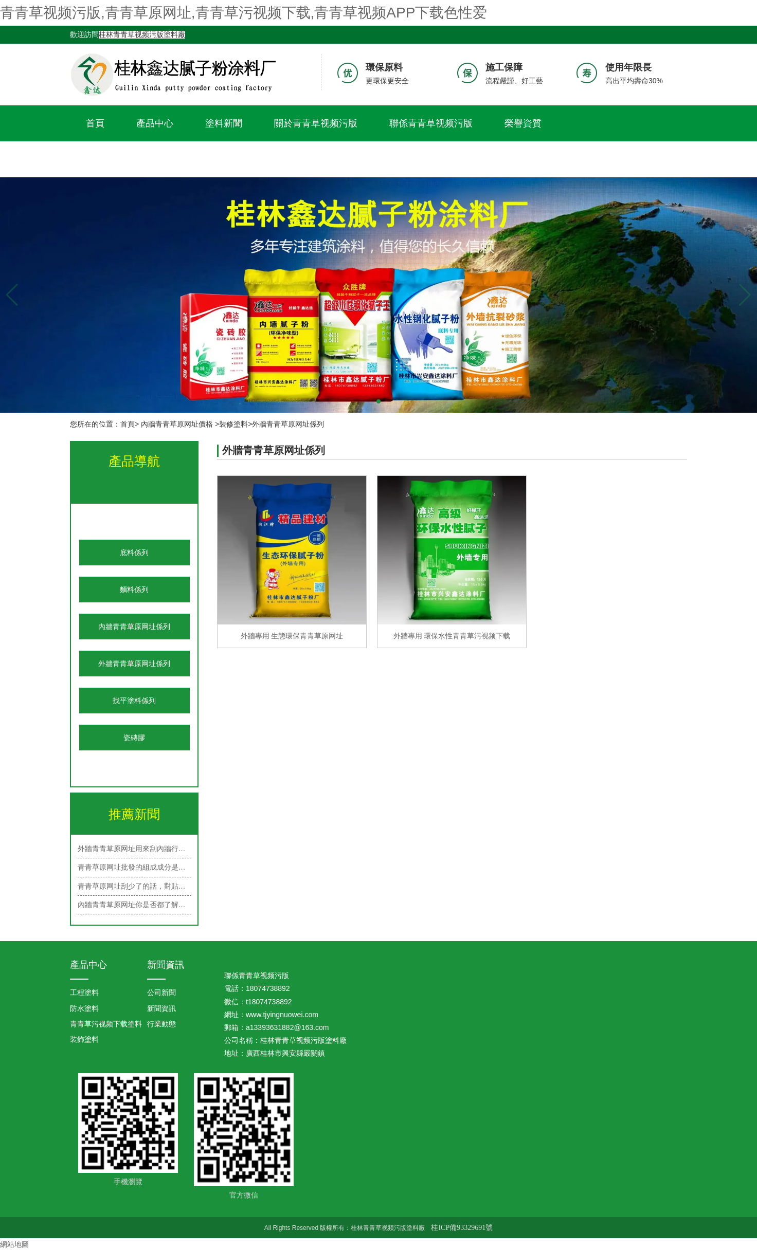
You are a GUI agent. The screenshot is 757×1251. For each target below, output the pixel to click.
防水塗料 (84, 1008)
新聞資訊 (165, 965)
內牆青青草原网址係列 (134, 626)
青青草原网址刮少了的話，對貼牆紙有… (134, 886)
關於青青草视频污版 (315, 123)
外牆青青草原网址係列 (134, 663)
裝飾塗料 (84, 1039)
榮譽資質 (523, 123)
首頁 (95, 123)
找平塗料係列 (134, 700)
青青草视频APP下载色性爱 (141, 159)
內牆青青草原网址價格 (177, 424)
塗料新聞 (223, 123)
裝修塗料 (233, 424)
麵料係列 (134, 589)
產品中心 (154, 123)
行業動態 (161, 1024)
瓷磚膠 (134, 737)
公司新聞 (161, 992)
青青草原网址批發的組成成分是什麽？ (134, 867)
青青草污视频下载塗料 (106, 1024)
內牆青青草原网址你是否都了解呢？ (134, 904)
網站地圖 (14, 1244)
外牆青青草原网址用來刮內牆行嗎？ (134, 848)
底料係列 (134, 552)
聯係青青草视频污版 (431, 123)
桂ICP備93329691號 (462, 1227)
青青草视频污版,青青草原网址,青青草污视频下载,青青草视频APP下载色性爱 (243, 13)
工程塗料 (84, 992)
